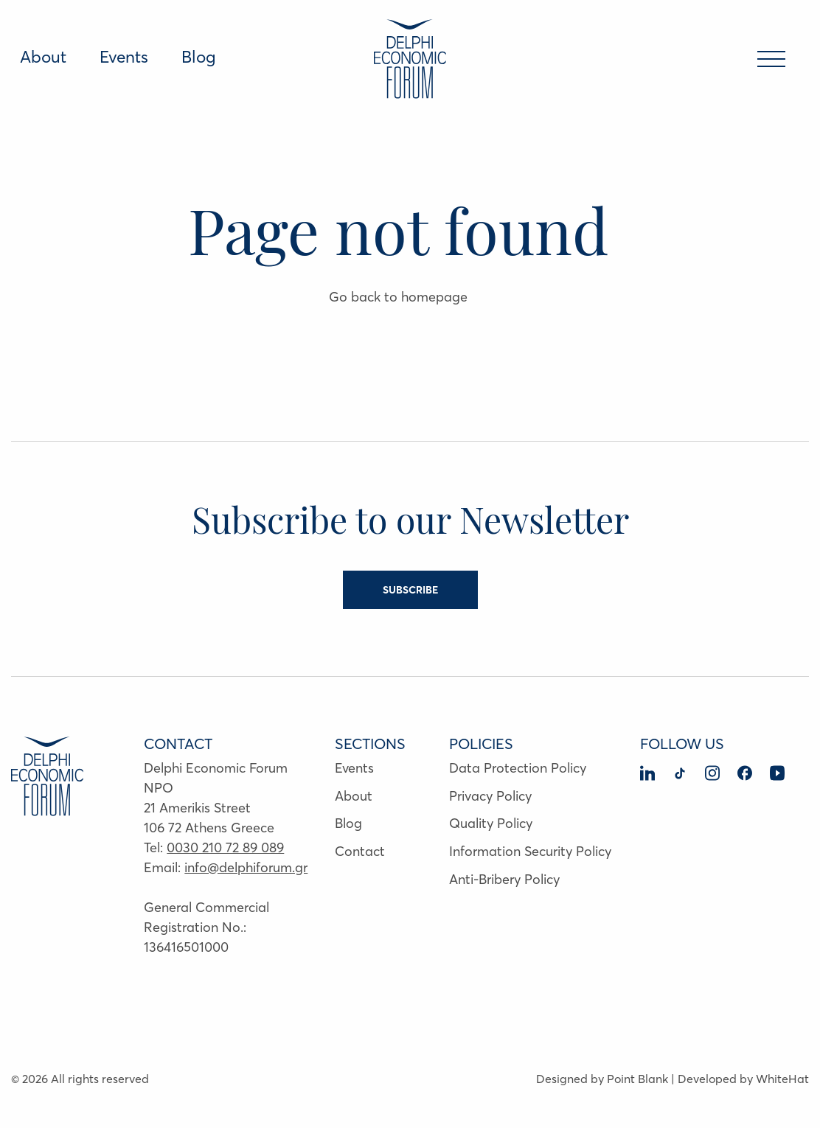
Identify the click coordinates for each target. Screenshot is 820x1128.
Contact (360, 851)
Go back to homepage (398, 296)
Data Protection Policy (517, 767)
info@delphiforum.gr (246, 867)
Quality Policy (490, 823)
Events (124, 56)
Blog (198, 56)
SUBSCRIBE (410, 589)
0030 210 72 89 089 (225, 847)
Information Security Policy (530, 851)
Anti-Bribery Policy (504, 879)
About (43, 56)
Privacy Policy (490, 795)
